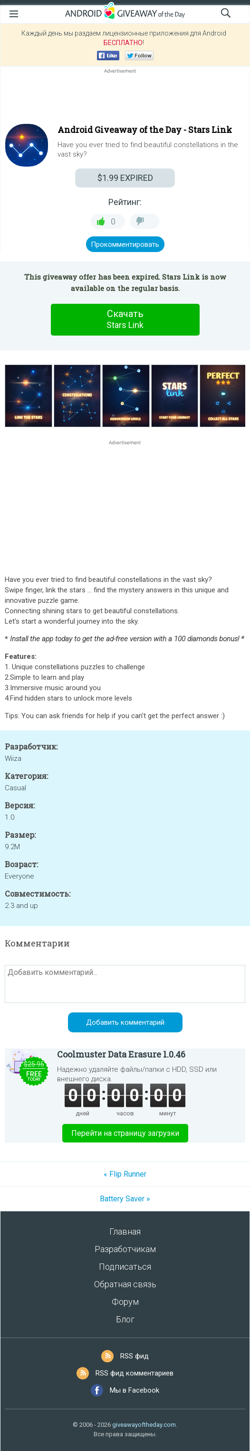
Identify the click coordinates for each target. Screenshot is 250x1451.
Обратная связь (125, 1284)
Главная (125, 1231)
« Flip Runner (125, 1174)
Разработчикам (125, 1249)
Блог (125, 1319)
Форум (125, 1302)
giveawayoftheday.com (144, 1424)
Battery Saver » (125, 1198)
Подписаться (125, 1267)
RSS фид (134, 1356)
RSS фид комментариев (134, 1373)
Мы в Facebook (134, 1390)
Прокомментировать (125, 244)
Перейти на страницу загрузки (125, 1133)
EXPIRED (125, 178)
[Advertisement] (125, 98)
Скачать (125, 319)
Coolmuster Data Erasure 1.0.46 (121, 1054)
